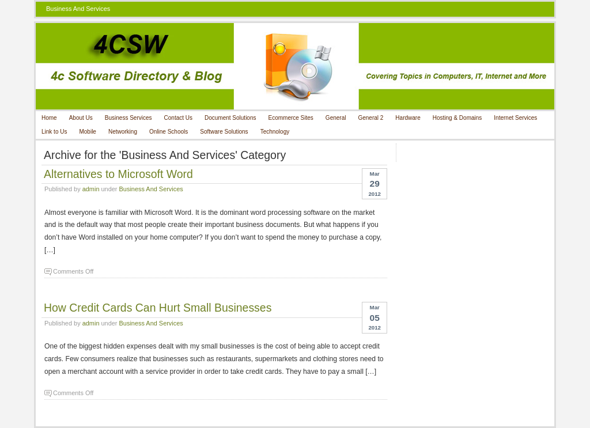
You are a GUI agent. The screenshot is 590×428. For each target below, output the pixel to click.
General (336, 118)
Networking (122, 131)
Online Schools (168, 131)
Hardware (407, 118)
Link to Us (54, 131)
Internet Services (515, 118)
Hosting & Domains (457, 118)
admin (91, 188)
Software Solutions (224, 131)
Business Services (128, 118)
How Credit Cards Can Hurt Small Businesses (157, 307)
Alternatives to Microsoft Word (118, 174)
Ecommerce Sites (290, 118)
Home (49, 118)
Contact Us (178, 118)
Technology (275, 131)
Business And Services (151, 188)
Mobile (87, 131)
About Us (81, 118)
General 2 (370, 118)
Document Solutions (230, 118)
